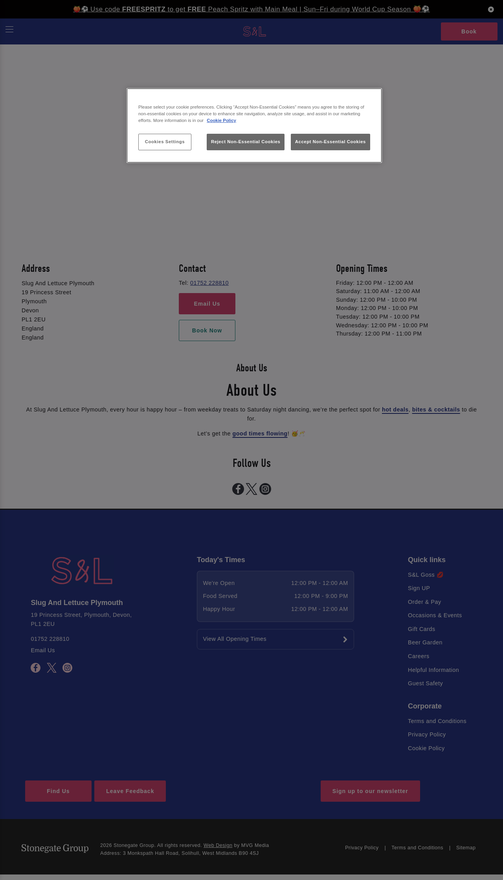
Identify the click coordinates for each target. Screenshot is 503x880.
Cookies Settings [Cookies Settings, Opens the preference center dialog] (165, 141)
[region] (254, 125)
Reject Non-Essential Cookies (246, 141)
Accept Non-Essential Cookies (330, 141)
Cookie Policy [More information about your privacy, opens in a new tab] (221, 120)
